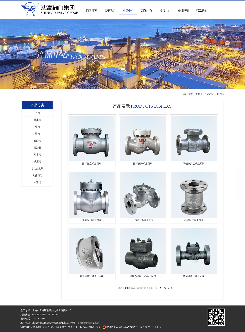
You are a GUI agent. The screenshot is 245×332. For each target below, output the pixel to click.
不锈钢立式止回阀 (193, 220)
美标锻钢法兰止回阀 (194, 276)
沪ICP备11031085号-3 (89, 327)
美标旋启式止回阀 (91, 220)
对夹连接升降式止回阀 (92, 276)
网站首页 (91, 10)
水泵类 (37, 182)
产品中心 (128, 10)
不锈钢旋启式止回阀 (194, 163)
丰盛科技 (157, 327)
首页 (197, 94)
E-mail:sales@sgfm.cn (88, 322)
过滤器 (37, 147)
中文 (214, 5)
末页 (170, 288)
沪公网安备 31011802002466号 (120, 327)
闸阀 (37, 113)
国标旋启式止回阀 (91, 163)
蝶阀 (37, 133)
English (221, 5)
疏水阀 (37, 154)
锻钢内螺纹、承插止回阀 (143, 276)
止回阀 (37, 140)
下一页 (162, 288)
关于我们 (109, 10)
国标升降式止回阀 (142, 163)
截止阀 (37, 119)
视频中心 (165, 10)
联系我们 (201, 10)
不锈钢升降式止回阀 (142, 220)
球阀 (37, 126)
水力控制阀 (37, 168)
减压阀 (37, 161)
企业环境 (183, 10)
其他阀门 (37, 175)
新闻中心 (146, 10)
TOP (239, 174)
